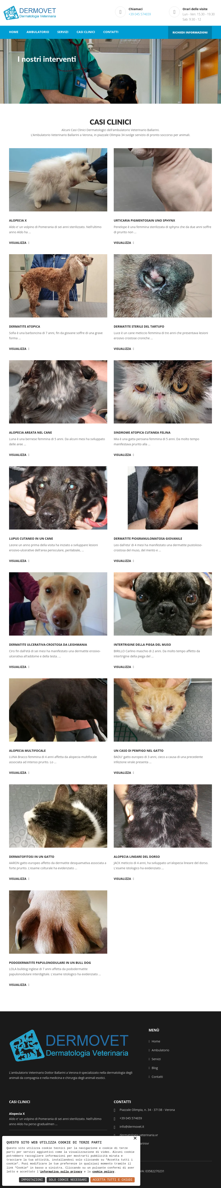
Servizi (155, 1059)
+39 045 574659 (140, 14)
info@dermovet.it (129, 1127)
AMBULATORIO (38, 32)
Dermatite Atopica (24, 326)
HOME (13, 32)
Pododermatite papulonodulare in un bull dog (50, 963)
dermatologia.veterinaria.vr (136, 1135)
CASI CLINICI (86, 32)
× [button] (135, 1138)
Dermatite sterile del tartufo (139, 326)
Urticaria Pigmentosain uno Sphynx (144, 220)
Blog (153, 1068)
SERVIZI (62, 32)
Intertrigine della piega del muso (142, 644)
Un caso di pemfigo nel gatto (138, 751)
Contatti (156, 1077)
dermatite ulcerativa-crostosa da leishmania (48, 644)
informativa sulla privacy (61, 1172)
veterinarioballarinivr (131, 1143)
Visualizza (19, 243)
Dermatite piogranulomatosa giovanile (148, 538)
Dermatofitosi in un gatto (31, 857)
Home (154, 1041)
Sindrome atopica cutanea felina (142, 432)
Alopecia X (18, 220)
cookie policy (103, 1172)
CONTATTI (110, 32)
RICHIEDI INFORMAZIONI (190, 32)
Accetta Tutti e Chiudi (113, 1180)
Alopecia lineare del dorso (137, 857)
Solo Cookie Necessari (68, 1180)
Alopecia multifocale (27, 751)
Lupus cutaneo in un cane (31, 538)
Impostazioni (32, 1180)
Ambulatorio (159, 1050)
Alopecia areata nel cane (30, 432)
